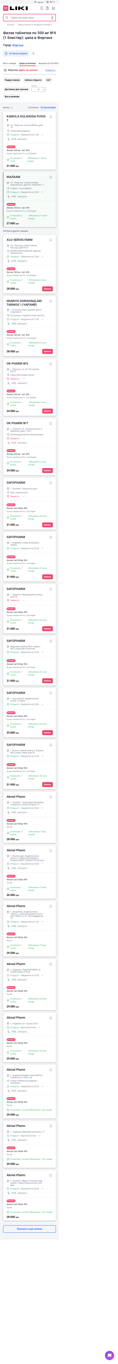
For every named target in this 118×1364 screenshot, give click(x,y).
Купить (47, 289)
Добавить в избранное (50, 116)
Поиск (6, 17)
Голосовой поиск (52, 17)
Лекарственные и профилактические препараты (39, 25)
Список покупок (47, 8)
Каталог (10, 25)
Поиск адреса (5, 70)
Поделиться (33, 53)
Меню (5, 8)
